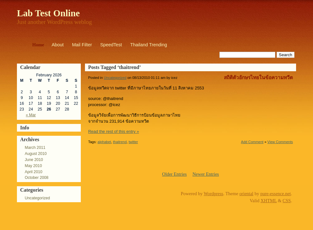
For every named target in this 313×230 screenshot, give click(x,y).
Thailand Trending (148, 44)
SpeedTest (111, 44)
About (58, 44)
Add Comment (252, 142)
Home (38, 44)
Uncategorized (37, 198)
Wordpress (213, 193)
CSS (287, 200)
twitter (133, 142)
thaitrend (120, 142)
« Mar (31, 115)
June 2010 (34, 159)
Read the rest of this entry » (113, 131)
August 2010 (36, 153)
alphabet (104, 142)
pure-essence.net (275, 193)
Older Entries (174, 174)
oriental (246, 193)
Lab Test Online (48, 13)
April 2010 (33, 172)
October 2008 (36, 177)
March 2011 (35, 147)
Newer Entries (206, 174)
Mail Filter (82, 44)
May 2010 (33, 166)
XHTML (269, 200)
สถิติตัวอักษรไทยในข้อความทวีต (258, 77)
